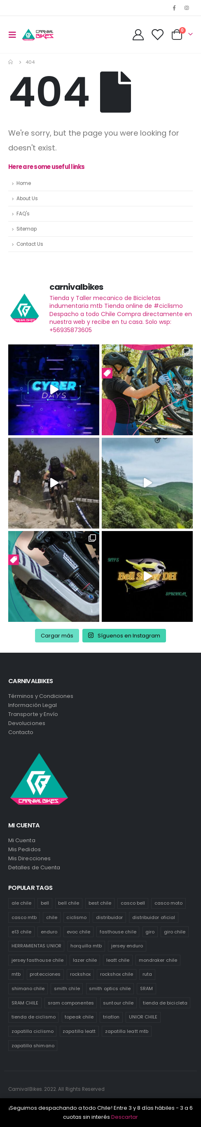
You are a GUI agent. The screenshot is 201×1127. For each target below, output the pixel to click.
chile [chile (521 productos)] (51, 917)
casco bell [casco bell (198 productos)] (133, 903)
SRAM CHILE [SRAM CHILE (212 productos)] (25, 1003)
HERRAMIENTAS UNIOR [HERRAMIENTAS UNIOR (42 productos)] (36, 945)
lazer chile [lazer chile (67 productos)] (85, 960)
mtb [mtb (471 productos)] (16, 974)
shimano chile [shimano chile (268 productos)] (28, 988)
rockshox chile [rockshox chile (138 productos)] (116, 974)
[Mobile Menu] (14, 35)
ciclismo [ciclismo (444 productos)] (76, 917)
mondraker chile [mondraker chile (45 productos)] (158, 960)
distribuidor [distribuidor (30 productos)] (109, 917)
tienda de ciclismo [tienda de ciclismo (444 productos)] (34, 1017)
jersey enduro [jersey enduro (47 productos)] (127, 945)
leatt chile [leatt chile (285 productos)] (118, 960)
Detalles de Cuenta (34, 867)
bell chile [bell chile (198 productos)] (68, 903)
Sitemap (26, 229)
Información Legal (32, 705)
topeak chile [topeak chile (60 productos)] (79, 1017)
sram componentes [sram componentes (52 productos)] (71, 1003)
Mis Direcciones (29, 858)
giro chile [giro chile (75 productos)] (175, 931)
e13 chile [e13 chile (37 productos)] (22, 931)
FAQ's (23, 213)
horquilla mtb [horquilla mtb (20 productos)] (86, 945)
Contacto (21, 732)
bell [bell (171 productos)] (45, 903)
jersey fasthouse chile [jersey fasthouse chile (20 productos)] (37, 960)
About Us (27, 198)
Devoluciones (26, 723)
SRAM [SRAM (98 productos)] (146, 988)
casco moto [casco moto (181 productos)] (168, 903)
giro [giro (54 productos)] (149, 931)
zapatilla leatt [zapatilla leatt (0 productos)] (79, 1031)
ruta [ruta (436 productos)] (147, 974)
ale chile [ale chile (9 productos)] (22, 903)
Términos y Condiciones (40, 696)
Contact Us (29, 244)
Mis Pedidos (24, 849)
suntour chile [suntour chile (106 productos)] (118, 1003)
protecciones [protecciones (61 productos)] (45, 974)
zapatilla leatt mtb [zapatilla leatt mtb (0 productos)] (126, 1031)
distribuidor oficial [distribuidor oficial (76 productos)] (153, 917)
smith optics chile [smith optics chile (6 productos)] (110, 988)
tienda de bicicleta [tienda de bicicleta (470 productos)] (165, 1003)
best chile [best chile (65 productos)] (100, 903)
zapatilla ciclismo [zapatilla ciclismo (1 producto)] (33, 1031)
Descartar (124, 1117)
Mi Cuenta (21, 840)
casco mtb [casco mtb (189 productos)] (24, 917)
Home (23, 183)
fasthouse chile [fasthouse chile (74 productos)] (118, 931)
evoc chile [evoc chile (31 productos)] (79, 931)
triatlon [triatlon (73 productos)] (111, 1017)
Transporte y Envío (33, 714)
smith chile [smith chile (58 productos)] (67, 988)
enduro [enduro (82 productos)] (49, 931)
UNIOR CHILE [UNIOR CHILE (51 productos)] (143, 1017)
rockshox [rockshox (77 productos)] (80, 974)
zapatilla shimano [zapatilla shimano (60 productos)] (33, 1045)
